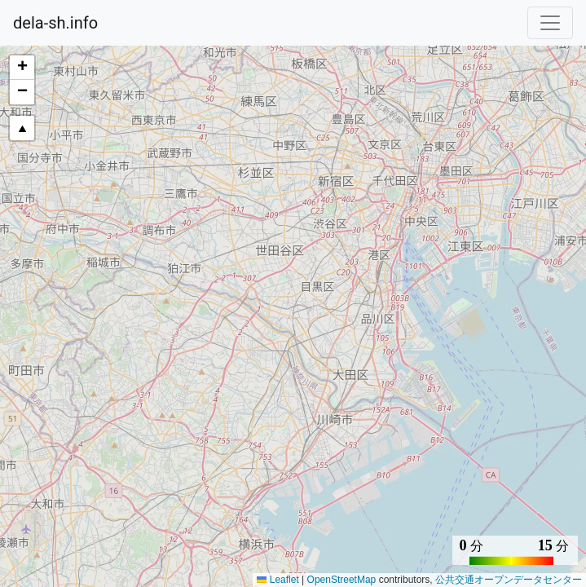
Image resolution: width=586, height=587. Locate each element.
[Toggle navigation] (550, 23)
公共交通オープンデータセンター (508, 579)
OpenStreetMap (342, 579)
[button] (22, 67)
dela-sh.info (55, 23)
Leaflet (277, 579)
